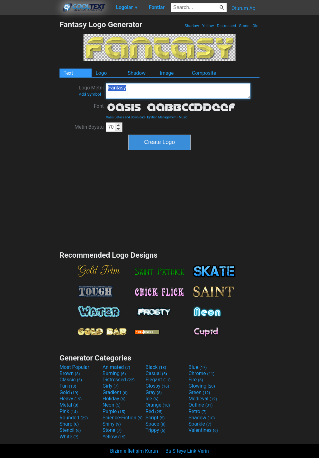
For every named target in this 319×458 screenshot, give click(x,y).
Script (155, 418)
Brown (70, 373)
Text (68, 73)
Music (183, 117)
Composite (204, 73)
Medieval (202, 399)
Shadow (191, 25)
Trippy (155, 430)
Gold (69, 392)
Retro (197, 411)
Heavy (71, 399)
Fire (195, 380)
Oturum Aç (243, 8)
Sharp (69, 424)
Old (255, 25)
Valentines (203, 430)
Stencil (70, 430)
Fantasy (178, 91)
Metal (69, 405)
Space (155, 424)
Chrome (201, 373)
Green (199, 392)
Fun (68, 386)
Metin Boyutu (89, 127)
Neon (111, 405)
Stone (244, 25)
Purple (113, 411)
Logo (101, 73)
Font (99, 106)
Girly (110, 386)
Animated (116, 367)
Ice (151, 399)
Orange (157, 405)
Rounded (74, 418)
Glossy (157, 386)
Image (167, 73)
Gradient (114, 392)
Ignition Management (162, 117)
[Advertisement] (30, 113)
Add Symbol (90, 94)
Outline (200, 405)
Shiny (111, 424)
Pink (69, 411)
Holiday (114, 399)
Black (155, 367)
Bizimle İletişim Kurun (134, 451)
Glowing (201, 386)
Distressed (226, 25)
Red (154, 411)
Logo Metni (91, 91)
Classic (71, 380)
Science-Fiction (122, 418)
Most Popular (74, 367)
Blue (197, 367)
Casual (156, 373)
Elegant (158, 380)
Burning (114, 373)
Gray (153, 392)
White (69, 437)
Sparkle (199, 424)
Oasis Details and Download (125, 117)
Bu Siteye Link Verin (187, 451)
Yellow (208, 25)
